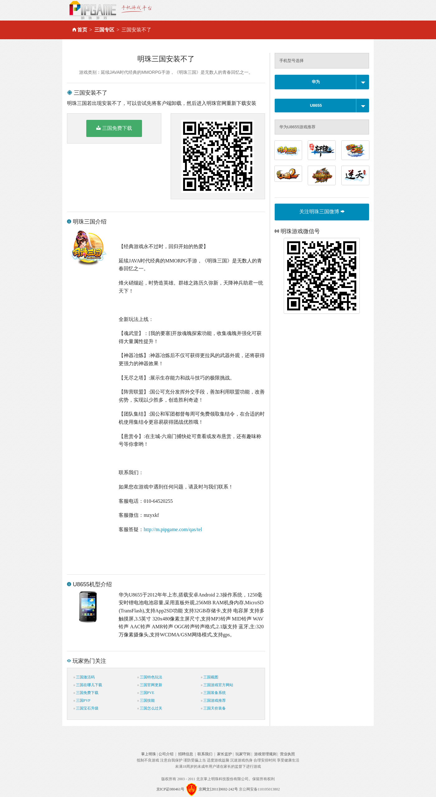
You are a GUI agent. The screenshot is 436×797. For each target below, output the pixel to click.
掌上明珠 (148, 754)
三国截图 (209, 677)
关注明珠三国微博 (321, 211)
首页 (82, 29)
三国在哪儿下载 (87, 685)
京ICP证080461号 (170, 789)
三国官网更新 (149, 685)
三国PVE (145, 693)
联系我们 (204, 754)
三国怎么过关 (149, 708)
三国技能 (146, 700)
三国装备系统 (213, 693)
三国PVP (81, 700)
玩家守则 (242, 754)
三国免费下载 (114, 128)
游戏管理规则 (265, 754)
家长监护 (224, 754)
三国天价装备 (213, 708)
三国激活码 (84, 677)
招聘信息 (185, 754)
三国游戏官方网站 (217, 685)
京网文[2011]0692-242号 (218, 789)
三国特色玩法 (149, 677)
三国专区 (104, 29)
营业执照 (287, 754)
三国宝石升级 (85, 708)
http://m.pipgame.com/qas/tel (173, 529)
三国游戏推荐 (213, 700)
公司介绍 (166, 754)
